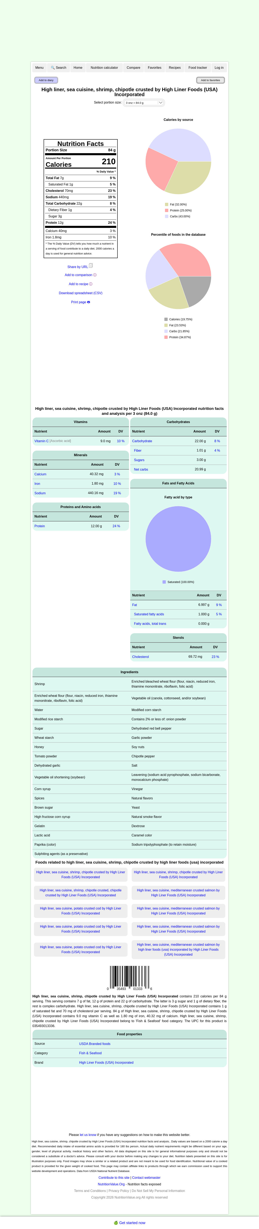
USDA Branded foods (94, 1043)
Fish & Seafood (90, 1053)
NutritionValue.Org (111, 1184)
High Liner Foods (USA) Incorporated (106, 1062)
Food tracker (198, 67)
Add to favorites (210, 80)
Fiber (137, 450)
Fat (134, 604)
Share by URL (80, 267)
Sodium (40, 493)
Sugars (139, 460)
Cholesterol (140, 657)
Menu (39, 67)
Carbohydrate (142, 441)
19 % (117, 493)
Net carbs (141, 469)
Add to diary (46, 80)
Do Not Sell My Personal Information (158, 1191)
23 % (215, 657)
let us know (88, 1135)
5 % (219, 614)
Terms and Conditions (90, 1191)
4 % (217, 450)
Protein (40, 526)
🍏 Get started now (129, 1223)
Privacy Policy (119, 1191)
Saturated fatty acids (149, 614)
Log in (219, 67)
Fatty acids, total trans (150, 623)
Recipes (175, 67)
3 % (117, 474)
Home (78, 67)
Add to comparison (78, 275)
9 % (219, 604)
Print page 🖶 (80, 302)
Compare (133, 67)
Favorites (154, 67)
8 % (217, 441)
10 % (120, 441)
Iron (37, 483)
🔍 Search (58, 67)
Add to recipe (78, 284)
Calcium (40, 474)
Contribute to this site (114, 1177)
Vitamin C (42, 441)
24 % (116, 526)
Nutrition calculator (104, 67)
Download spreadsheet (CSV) (80, 293)
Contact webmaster (146, 1177)
